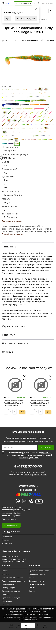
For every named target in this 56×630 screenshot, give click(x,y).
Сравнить (49, 40)
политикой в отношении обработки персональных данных (27, 617)
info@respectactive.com (35, 475)
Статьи (32, 591)
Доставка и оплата (15, 343)
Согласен (28, 626)
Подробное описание (12, 234)
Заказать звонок (11, 525)
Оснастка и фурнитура (11, 591)
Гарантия (8, 334)
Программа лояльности (39, 571)
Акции (31, 578)
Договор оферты (9, 519)
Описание (9, 246)
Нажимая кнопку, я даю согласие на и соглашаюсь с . (29, 455)
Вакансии (6, 540)
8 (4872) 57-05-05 (28, 466)
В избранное (31, 40)
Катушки (5, 571)
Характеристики (13, 326)
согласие (44, 614)
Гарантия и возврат (37, 584)
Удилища (5, 605)
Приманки (6, 594)
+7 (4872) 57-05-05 (47, 3)
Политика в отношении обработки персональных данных (16, 508)
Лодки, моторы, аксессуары (13, 581)
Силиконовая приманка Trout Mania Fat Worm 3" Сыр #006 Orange (13, 403)
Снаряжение (7, 601)
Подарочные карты (37, 574)
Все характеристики (12, 221)
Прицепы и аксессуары (11, 598)
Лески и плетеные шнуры (12, 578)
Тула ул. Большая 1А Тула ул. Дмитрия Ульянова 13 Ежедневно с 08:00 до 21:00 (14, 559)
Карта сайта (7, 544)
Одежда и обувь (8, 588)
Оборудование (8, 584)
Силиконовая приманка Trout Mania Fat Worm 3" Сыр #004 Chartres (39, 403)
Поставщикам (7, 537)
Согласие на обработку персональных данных (11, 514)
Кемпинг (5, 574)
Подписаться (46, 447)
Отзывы (7, 352)
